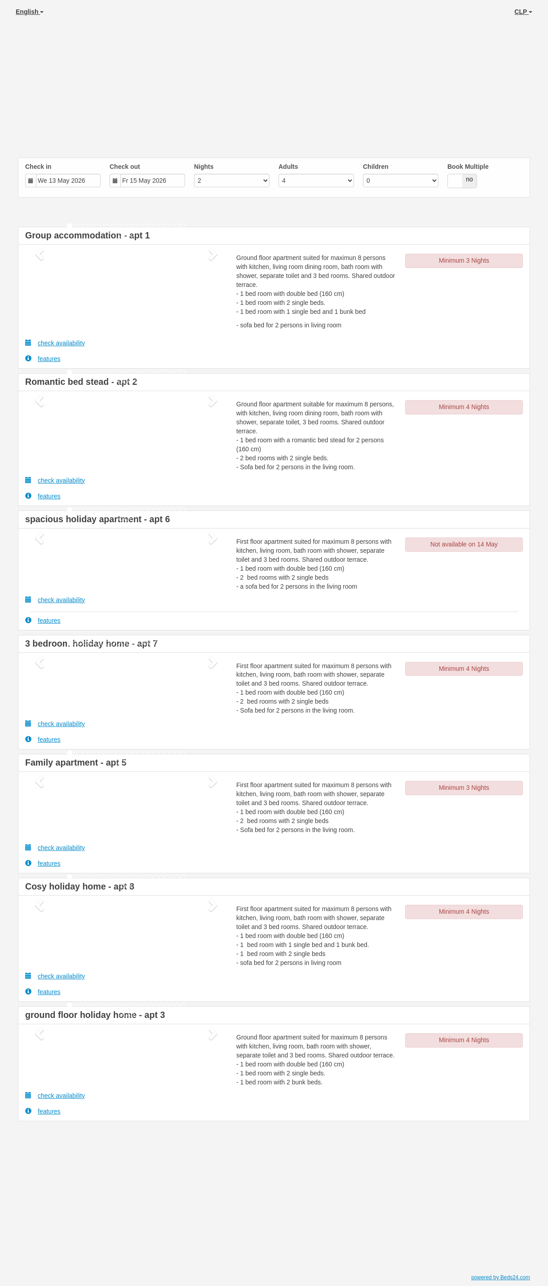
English (30, 11)
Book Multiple (468, 166)
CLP (523, 11)
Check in (38, 166)
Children (376, 166)
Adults (288, 166)
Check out (125, 166)
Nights (204, 166)
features (43, 358)
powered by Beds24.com (500, 1277)
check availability (55, 343)
